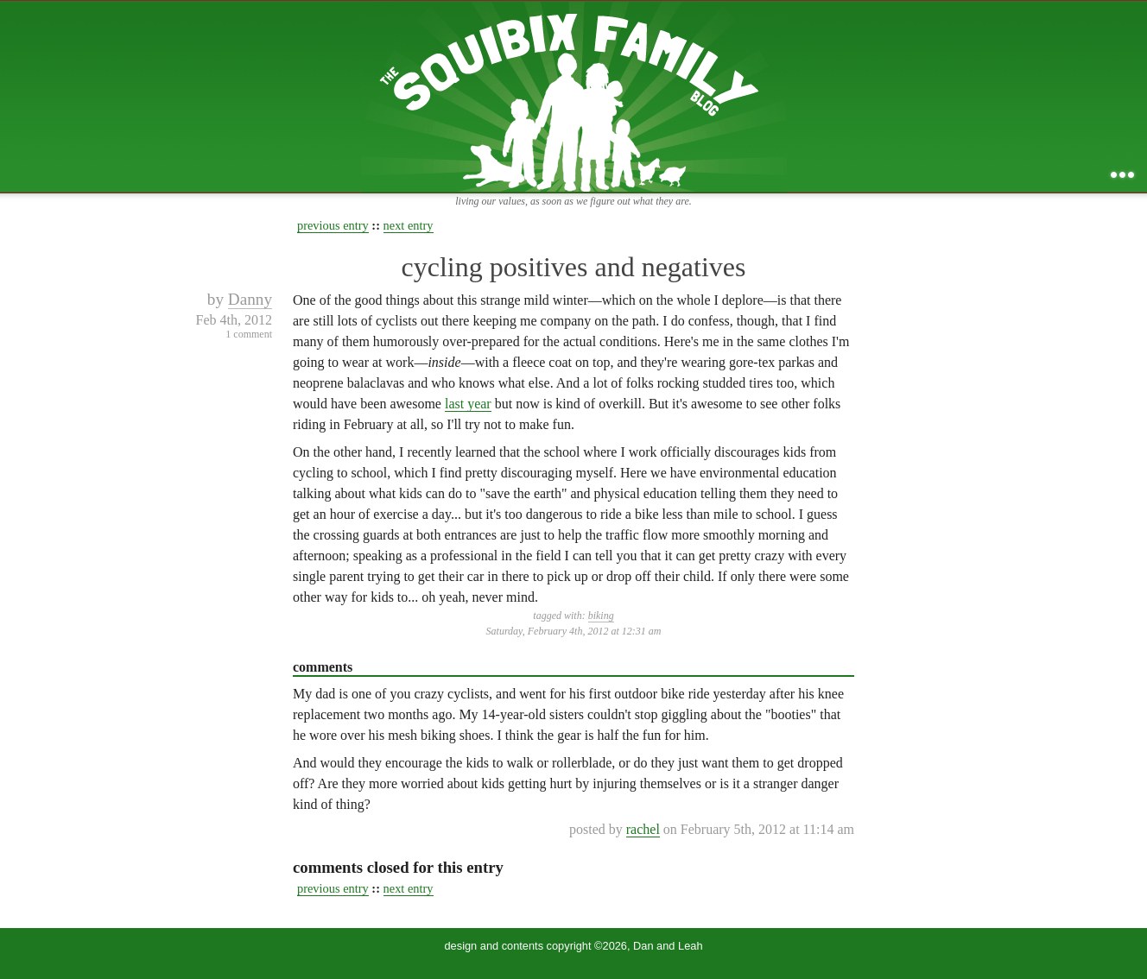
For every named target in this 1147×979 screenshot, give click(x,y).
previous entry (333, 225)
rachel (643, 829)
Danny (250, 299)
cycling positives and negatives (573, 266)
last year (468, 403)
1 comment (248, 334)
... (1122, 174)
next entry (408, 225)
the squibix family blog (574, 96)
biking (601, 616)
